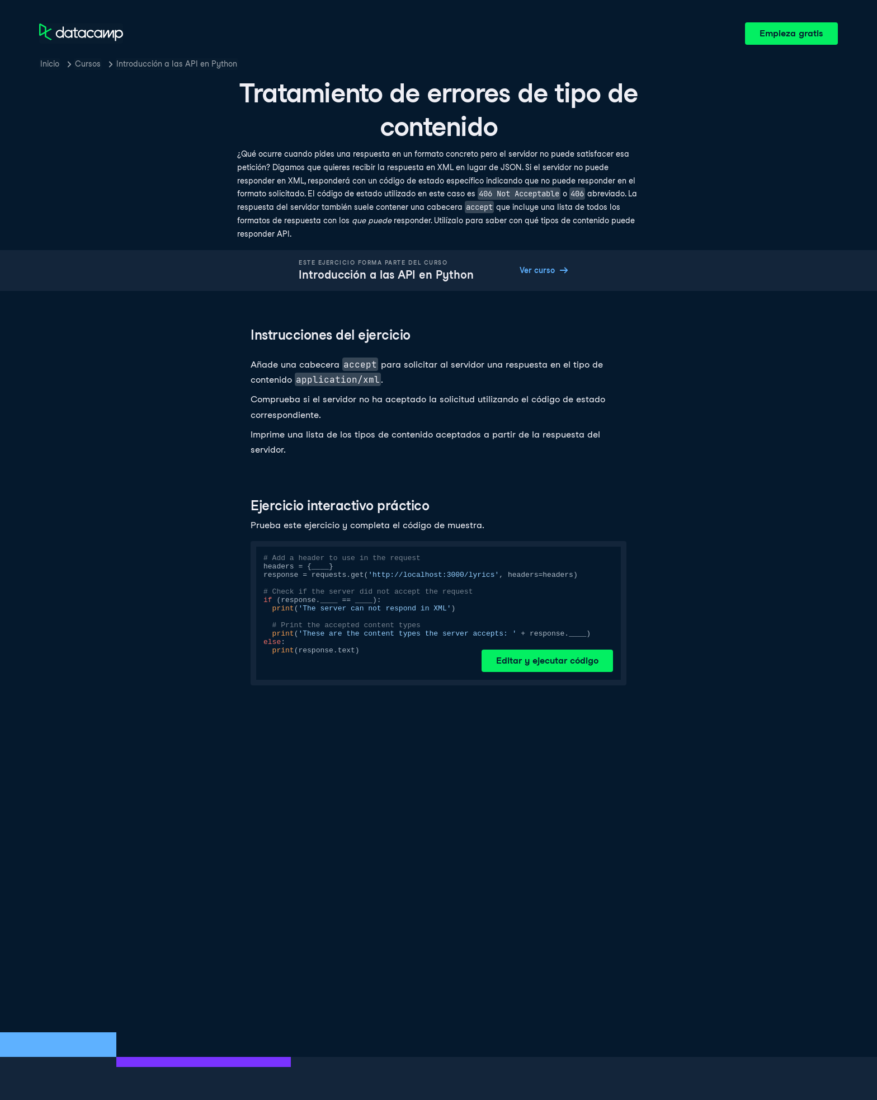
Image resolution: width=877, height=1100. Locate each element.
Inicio (49, 63)
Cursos (88, 63)
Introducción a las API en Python (176, 63)
